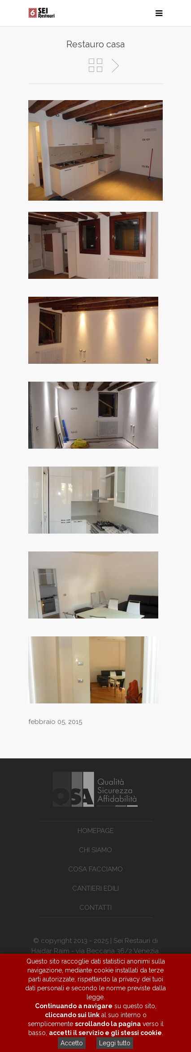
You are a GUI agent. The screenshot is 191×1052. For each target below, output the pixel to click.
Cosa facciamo (95, 869)
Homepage (96, 831)
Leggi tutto (114, 1043)
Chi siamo (95, 850)
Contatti (95, 908)
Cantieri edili (95, 888)
